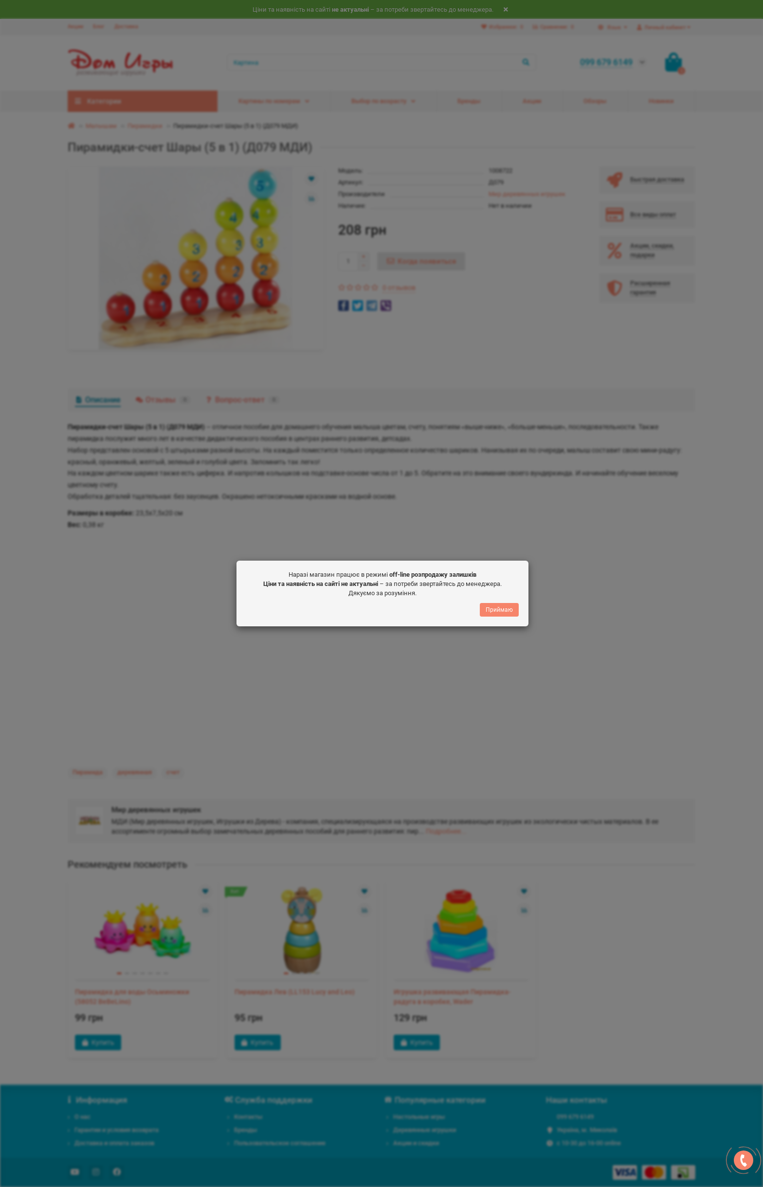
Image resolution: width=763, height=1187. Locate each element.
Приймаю (499, 609)
